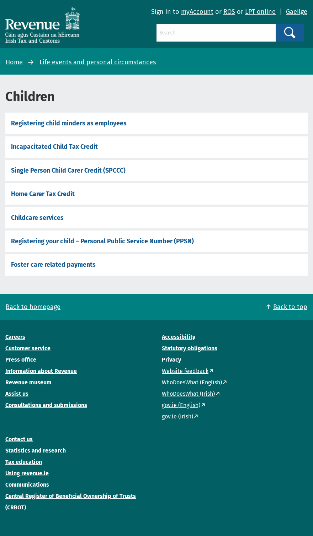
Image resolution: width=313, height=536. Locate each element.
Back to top (290, 307)
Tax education (23, 462)
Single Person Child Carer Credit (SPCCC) (68, 170)
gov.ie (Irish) (177, 416)
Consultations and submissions (46, 405)
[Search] (216, 33)
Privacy (171, 359)
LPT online (260, 12)
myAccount (197, 12)
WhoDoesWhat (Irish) (188, 393)
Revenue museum (28, 382)
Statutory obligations (189, 348)
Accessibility (178, 337)
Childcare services (37, 218)
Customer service (28, 348)
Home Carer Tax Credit (43, 194)
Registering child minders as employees (69, 123)
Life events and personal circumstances (97, 62)
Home (14, 62)
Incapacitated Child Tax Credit (54, 147)
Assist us (16, 393)
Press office (20, 359)
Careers (15, 337)
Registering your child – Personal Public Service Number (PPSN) (102, 241)
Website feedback (185, 371)
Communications (27, 484)
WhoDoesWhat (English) (192, 382)
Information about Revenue (41, 371)
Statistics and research (35, 450)
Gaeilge (296, 12)
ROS (229, 12)
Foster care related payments (53, 265)
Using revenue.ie (27, 473)
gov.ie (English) (181, 405)
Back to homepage (33, 307)
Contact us (19, 439)
